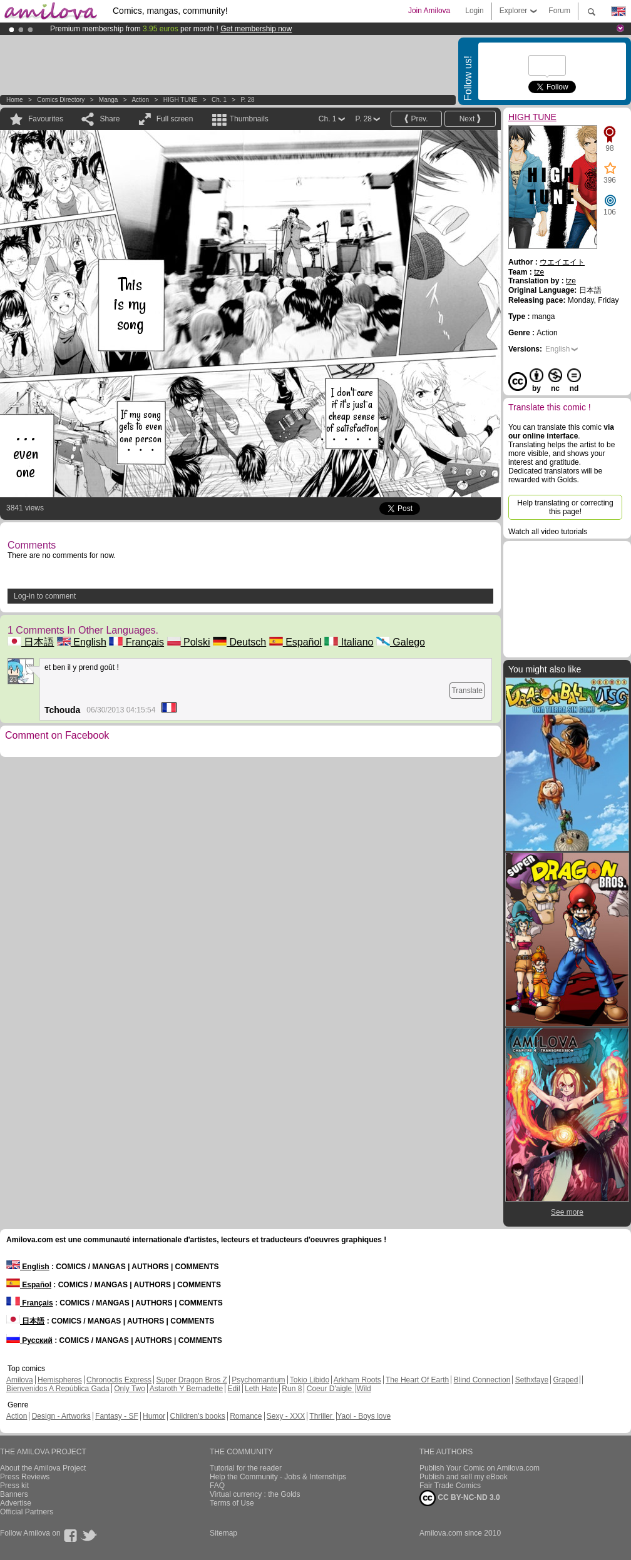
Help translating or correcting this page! (565, 507)
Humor (154, 1416)
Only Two (129, 1388)
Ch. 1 (219, 99)
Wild (363, 1388)
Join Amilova (429, 10)
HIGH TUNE (180, 99)
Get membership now (256, 28)
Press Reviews (24, 1476)
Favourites (45, 118)
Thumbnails (249, 118)
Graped (565, 1379)
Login (474, 10)
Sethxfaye (531, 1379)
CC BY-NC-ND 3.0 (459, 1498)
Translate (467, 690)
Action (140, 99)
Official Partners (26, 1511)
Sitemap (223, 1533)
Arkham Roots (357, 1379)
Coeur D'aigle (330, 1388)
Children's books (197, 1416)
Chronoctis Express (118, 1379)
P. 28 (247, 99)
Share (110, 118)
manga (108, 99)
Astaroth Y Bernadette (186, 1388)
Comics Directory (61, 99)
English (81, 642)
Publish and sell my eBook (463, 1476)
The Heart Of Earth (417, 1379)
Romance (246, 1416)
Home (14, 99)
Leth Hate (261, 1388)
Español (295, 642)
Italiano (348, 642)
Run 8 (292, 1388)
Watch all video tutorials (547, 531)
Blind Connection (482, 1379)
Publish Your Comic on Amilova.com (479, 1468)
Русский (29, 1340)
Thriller (321, 1416)
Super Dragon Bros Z (191, 1379)
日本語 (31, 642)
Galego (400, 642)
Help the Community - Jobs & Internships (278, 1476)
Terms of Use (232, 1503)
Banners (14, 1494)
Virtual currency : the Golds (255, 1494)
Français (136, 642)
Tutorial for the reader (246, 1468)
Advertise (15, 1503)
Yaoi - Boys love (364, 1416)
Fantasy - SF (116, 1416)
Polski (188, 642)
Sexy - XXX (286, 1416)
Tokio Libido (309, 1379)
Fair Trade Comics (450, 1485)
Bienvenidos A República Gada (58, 1388)
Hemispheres (60, 1379)
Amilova (19, 1379)
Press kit (14, 1485)
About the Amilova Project (43, 1468)
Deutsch (239, 642)
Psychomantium (258, 1379)
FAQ (217, 1485)
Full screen (174, 118)
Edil (234, 1388)
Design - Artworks (61, 1416)
